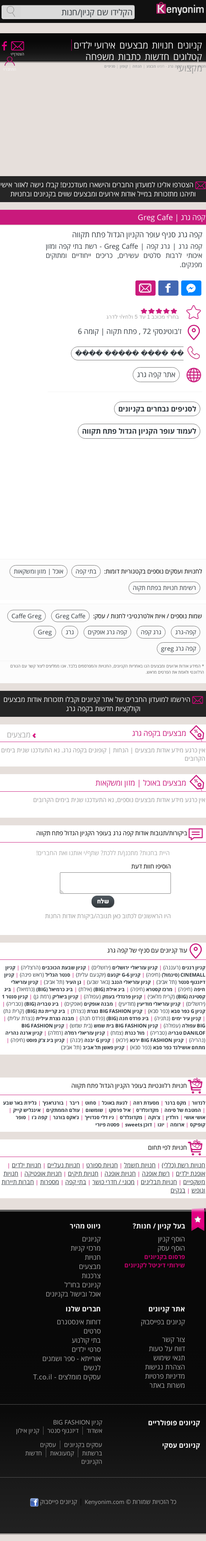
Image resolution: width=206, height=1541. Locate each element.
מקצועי (189, 68)
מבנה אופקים (98, 1003)
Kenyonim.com (104, 1501)
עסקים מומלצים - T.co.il (67, 1376)
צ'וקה (154, 1117)
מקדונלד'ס (147, 1110)
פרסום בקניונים (164, 1257)
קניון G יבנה (97, 1040)
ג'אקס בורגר (66, 1117)
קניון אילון (27, 1430)
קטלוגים (187, 56)
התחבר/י (9, 67)
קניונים (189, 45)
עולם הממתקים (63, 1110)
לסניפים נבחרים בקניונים (157, 408)
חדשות (157, 56)
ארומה (177, 1124)
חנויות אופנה (120, 1173)
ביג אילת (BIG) (109, 989)
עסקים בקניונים (83, 1445)
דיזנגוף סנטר (63, 1430)
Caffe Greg (26, 616)
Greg (45, 632)
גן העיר (73, 982)
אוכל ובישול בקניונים (73, 1293)
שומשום (94, 1110)
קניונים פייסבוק (53, 1501)
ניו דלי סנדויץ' (99, 1117)
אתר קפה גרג (156, 374)
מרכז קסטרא (159, 989)
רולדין (172, 1117)
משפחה (99, 56)
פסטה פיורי (107, 1124)
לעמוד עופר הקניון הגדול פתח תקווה (139, 431)
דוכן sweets (138, 1124)
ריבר (74, 1102)
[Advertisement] (145, 500)
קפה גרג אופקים (107, 632)
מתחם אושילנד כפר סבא (179, 1047)
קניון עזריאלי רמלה (84, 1032)
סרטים (92, 1330)
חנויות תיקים (83, 1173)
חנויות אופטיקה (43, 1173)
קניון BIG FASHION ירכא (156, 1040)
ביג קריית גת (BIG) (45, 1011)
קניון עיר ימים (186, 1018)
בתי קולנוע (86, 1340)
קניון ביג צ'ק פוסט (45, 1040)
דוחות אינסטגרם (79, 1321)
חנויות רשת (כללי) (183, 1165)
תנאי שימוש (169, 1357)
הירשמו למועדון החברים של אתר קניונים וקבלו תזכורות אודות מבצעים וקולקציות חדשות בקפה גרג (103, 704)
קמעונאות (62, 1453)
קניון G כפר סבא (188, 1011)
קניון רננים (193, 967)
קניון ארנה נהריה (23, 1032)
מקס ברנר (175, 1102)
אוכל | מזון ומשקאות (38, 571)
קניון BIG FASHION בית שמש (126, 1025)
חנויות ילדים (26, 1165)
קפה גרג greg (178, 648)
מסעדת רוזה (146, 1102)
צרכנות (91, 1275)
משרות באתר (167, 1385)
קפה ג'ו (39, 1117)
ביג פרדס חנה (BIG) (127, 1018)
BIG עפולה (193, 1025)
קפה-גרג (185, 632)
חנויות (163, 45)
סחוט (90, 1102)
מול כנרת (135, 1032)
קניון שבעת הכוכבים (64, 967)
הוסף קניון (171, 1238)
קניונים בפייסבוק (163, 1321)
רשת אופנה (156, 1173)
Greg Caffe (70, 616)
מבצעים (133, 45)
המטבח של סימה (182, 1110)
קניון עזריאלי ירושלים (135, 967)
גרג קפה (151, 632)
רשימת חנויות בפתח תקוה (164, 587)
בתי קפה (86, 571)
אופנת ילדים (190, 1173)
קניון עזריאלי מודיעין (158, 1003)
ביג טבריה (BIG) (41, 1003)
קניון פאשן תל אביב (103, 1047)
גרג (70, 632)
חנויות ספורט (102, 1165)
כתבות (129, 56)
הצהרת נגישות (165, 1366)
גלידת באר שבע (20, 1102)
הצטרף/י (17, 51)
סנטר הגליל (57, 974)
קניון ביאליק (65, 996)
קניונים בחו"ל (82, 1284)
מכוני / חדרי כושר (113, 1182)
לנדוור (198, 1102)
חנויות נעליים (63, 1165)
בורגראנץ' (53, 1102)
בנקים (178, 1190)
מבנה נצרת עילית (55, 1018)
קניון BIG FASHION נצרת (114, 1011)
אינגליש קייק (26, 1110)
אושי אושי (194, 1117)
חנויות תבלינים (159, 1182)
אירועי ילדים (95, 45)
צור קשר (173, 1339)
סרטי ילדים (86, 1349)
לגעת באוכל (114, 1102)
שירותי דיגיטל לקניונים (154, 1265)
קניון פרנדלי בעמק (122, 996)
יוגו (161, 1124)
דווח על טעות (167, 1348)
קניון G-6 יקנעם (123, 974)
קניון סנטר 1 (15, 996)
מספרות (49, 1182)
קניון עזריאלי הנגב (131, 982)
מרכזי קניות (86, 1248)
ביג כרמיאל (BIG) (54, 989)
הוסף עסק (171, 1248)
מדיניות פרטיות (165, 1376)
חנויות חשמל (140, 1165)
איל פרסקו (119, 1110)
